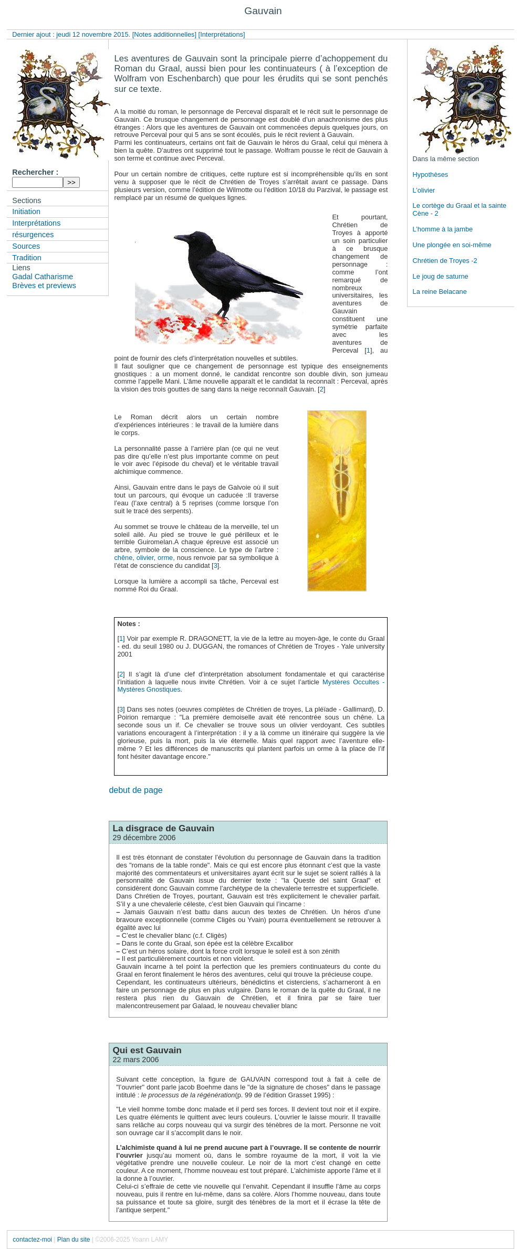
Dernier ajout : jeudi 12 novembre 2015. (72, 34)
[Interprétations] (222, 34)
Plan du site (73, 1239)
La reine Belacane (440, 291)
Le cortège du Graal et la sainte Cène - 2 (460, 209)
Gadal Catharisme (42, 276)
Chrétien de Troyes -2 (445, 260)
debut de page (135, 790)
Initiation (26, 211)
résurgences (33, 234)
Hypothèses (431, 174)
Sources (26, 246)
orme (165, 558)
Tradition (26, 257)
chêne (123, 558)
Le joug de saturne (440, 276)
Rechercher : (35, 172)
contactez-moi (32, 1239)
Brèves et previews (44, 285)
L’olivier (424, 190)
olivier (145, 558)
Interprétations (36, 223)
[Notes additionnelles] (164, 34)
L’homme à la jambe (443, 229)
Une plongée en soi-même (452, 245)
